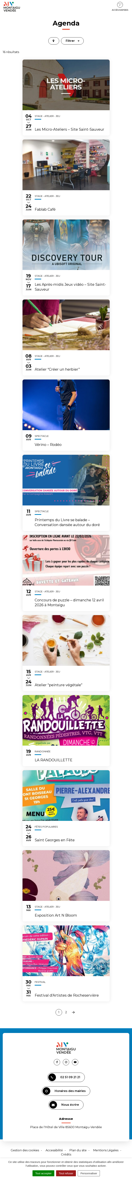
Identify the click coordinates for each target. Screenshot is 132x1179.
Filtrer (73, 41)
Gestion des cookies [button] (25, 1150)
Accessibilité (54, 1150)
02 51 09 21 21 (64, 1077)
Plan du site (78, 1150)
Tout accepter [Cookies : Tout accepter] (43, 1173)
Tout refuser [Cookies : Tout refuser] (66, 1173)
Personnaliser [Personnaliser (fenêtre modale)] (88, 1173)
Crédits (66, 1154)
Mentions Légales (105, 1150)
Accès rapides (120, 6)
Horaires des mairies (64, 1091)
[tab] (53, 41)
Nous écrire (64, 1105)
